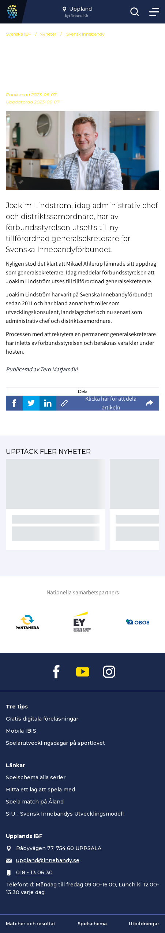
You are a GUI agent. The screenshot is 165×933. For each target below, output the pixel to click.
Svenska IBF (18, 34)
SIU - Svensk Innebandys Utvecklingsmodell (65, 813)
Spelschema (92, 923)
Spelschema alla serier (35, 777)
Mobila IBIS (21, 731)
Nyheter (48, 34)
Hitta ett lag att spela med (40, 789)
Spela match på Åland (35, 801)
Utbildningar (144, 923)
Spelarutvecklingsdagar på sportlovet (55, 743)
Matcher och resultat (30, 923)
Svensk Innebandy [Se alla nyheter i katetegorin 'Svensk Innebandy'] (85, 34)
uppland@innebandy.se (47, 860)
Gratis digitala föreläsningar (42, 718)
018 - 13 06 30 (34, 872)
